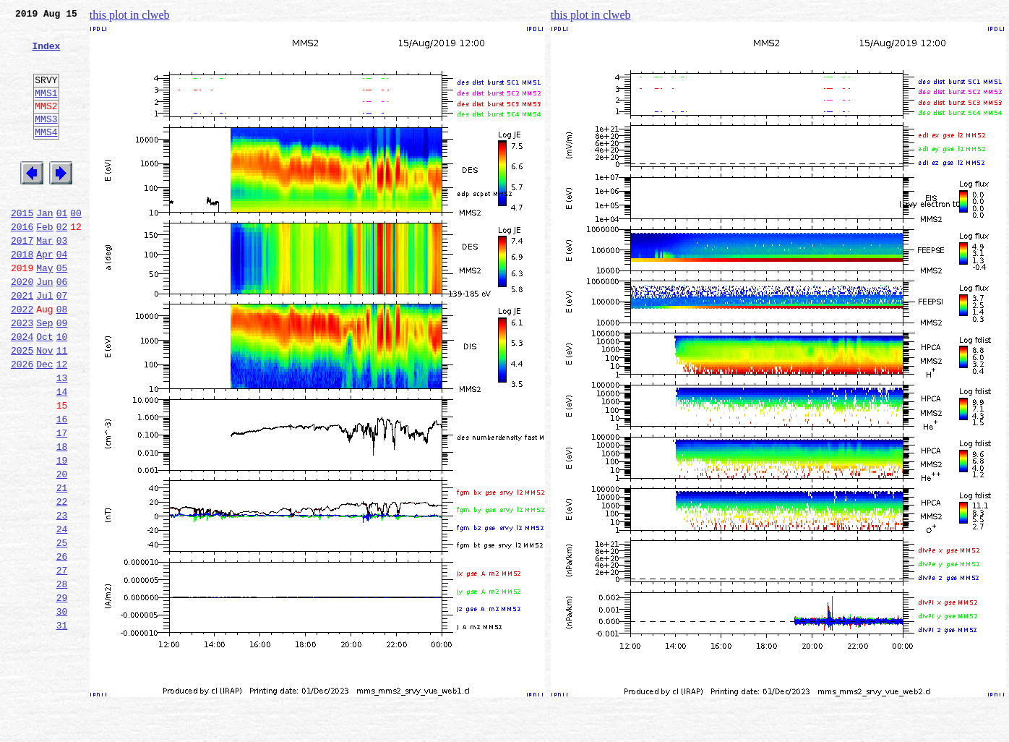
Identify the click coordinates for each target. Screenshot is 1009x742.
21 (62, 565)
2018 (22, 295)
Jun (44, 326)
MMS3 (46, 140)
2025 (22, 406)
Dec (44, 422)
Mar (44, 279)
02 (62, 263)
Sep (44, 374)
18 (62, 517)
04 (62, 295)
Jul (44, 342)
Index (46, 54)
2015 (22, 247)
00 (76, 247)
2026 (22, 422)
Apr (44, 295)
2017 (22, 279)
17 (62, 501)
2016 (22, 263)
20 (62, 549)
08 (62, 358)
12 (62, 422)
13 (62, 438)
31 (62, 724)
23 (62, 597)
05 (62, 310)
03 (62, 279)
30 (62, 708)
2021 (22, 342)
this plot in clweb (130, 15)
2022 (22, 358)
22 (62, 581)
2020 (22, 326)
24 (62, 613)
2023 (22, 374)
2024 (22, 390)
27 (62, 661)
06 (62, 326)
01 (62, 247)
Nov (44, 406)
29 (62, 692)
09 (62, 374)
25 (62, 629)
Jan (44, 247)
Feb (44, 263)
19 (62, 533)
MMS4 (46, 155)
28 (62, 676)
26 (62, 645)
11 (62, 406)
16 (62, 485)
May (44, 310)
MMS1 (46, 109)
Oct (44, 390)
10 (62, 390)
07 (62, 342)
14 (62, 454)
